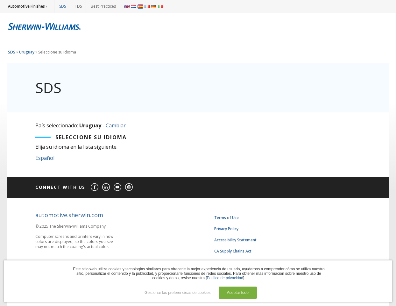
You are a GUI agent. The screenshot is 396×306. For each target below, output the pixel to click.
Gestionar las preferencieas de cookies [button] (177, 292)
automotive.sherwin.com (69, 215)
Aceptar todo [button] (238, 292)
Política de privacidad (225, 278)
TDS (78, 6)
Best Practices (103, 6)
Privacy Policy (226, 228)
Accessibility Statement (235, 240)
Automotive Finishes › (27, 6)
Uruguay (26, 52)
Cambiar (116, 125)
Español (44, 157)
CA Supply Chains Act (232, 251)
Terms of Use (226, 217)
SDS (62, 6)
